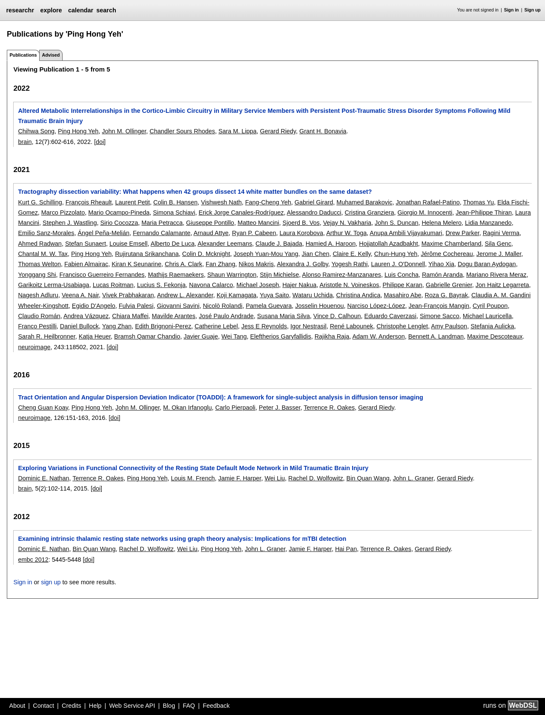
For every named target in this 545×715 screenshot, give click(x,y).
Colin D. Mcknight (206, 253)
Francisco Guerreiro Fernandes (102, 274)
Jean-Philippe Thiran (484, 212)
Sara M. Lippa (237, 131)
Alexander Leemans (225, 243)
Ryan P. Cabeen (254, 233)
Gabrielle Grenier (449, 284)
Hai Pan (346, 549)
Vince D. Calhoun (337, 316)
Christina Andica (358, 295)
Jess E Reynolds (264, 326)
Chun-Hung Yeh (396, 253)
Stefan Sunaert (85, 243)
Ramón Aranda (442, 274)
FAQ (189, 705)
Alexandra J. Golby (302, 264)
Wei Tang (234, 336)
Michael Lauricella (487, 316)
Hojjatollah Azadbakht (388, 243)
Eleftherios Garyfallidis (280, 336)
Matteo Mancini (258, 222)
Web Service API (132, 705)
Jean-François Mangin (439, 305)
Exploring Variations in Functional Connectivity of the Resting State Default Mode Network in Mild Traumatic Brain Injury (193, 468)
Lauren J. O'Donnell (398, 264)
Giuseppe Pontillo (210, 222)
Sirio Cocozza (119, 222)
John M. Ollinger (124, 131)
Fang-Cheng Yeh (268, 202)
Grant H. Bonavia (322, 131)
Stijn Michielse (279, 274)
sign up (50, 582)
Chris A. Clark (183, 264)
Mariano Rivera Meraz (496, 274)
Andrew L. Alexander (185, 295)
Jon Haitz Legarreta (502, 284)
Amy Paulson (449, 326)
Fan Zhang (220, 264)
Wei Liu (274, 478)
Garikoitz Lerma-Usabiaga (53, 284)
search (106, 10)
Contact (43, 705)
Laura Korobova (301, 233)
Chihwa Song (36, 131)
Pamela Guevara (269, 305)
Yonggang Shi (37, 274)
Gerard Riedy (278, 131)
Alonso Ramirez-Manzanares (341, 274)
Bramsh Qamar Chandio (147, 336)
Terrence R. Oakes (329, 407)
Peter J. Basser (280, 407)
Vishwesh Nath (221, 202)
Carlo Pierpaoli (235, 407)
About (17, 705)
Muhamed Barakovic (364, 202)
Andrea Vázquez (86, 316)
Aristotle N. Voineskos (349, 284)
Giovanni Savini (178, 305)
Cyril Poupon (490, 305)
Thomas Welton (39, 264)
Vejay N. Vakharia (347, 222)
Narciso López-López (376, 305)
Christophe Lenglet (402, 326)
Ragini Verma (501, 233)
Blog (169, 705)
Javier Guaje (201, 336)
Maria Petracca (162, 222)
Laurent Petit (132, 202)
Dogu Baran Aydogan (487, 264)
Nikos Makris (256, 264)
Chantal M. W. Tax (43, 253)
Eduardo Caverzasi (390, 316)
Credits (71, 705)
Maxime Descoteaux (494, 336)
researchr (20, 10)
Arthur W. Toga (346, 233)
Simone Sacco (439, 316)
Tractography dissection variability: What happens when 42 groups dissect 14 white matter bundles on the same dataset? (195, 191)
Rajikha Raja (332, 336)
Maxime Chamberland (452, 243)
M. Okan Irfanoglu (187, 407)
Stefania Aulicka (492, 326)
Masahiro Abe (402, 295)
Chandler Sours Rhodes (182, 131)
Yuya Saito (274, 295)
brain (25, 141)
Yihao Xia (441, 264)
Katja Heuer (95, 336)
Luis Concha (401, 274)
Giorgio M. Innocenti (425, 212)
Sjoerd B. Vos (300, 222)
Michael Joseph (257, 284)
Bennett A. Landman (436, 336)
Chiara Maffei (130, 316)
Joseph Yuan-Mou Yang (266, 253)
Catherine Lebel (216, 326)
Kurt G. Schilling (40, 202)
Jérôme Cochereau (447, 253)
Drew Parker (462, 233)
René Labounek (351, 326)
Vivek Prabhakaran (128, 295)
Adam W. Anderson (378, 336)
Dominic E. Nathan (43, 478)
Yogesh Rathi (349, 264)
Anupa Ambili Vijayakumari (406, 233)
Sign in (511, 10)
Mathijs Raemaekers (176, 274)
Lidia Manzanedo (488, 222)
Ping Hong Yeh (78, 131)
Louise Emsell (128, 243)
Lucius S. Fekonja (161, 284)
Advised (51, 54)
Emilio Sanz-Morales (46, 233)
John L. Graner (413, 478)
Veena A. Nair (80, 295)
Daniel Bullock (79, 326)
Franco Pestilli (37, 326)
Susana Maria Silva (283, 316)
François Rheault (89, 202)
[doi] (100, 141)
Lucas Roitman (113, 284)
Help (95, 705)
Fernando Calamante (161, 233)
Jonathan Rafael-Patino (427, 202)
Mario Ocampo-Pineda (118, 212)
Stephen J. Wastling (70, 222)
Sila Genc (498, 243)
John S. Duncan (396, 222)
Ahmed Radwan (39, 243)
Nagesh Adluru (38, 295)
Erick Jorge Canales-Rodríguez (241, 212)
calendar (80, 10)
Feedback (216, 705)
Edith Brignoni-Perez (163, 326)
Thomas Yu (478, 202)
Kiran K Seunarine (136, 264)
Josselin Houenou (319, 305)
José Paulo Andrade (226, 316)
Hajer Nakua (299, 284)
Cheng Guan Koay (43, 407)
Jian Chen (316, 253)
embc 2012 (33, 559)
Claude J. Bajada (278, 243)
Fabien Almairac (86, 264)
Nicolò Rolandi (222, 305)
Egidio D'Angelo (93, 305)
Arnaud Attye (210, 233)
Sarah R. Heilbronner (46, 336)
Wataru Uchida (313, 295)
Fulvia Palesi (136, 305)
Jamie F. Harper (239, 478)
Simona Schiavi (174, 212)
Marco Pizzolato (63, 212)
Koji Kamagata (237, 295)
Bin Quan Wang (368, 478)
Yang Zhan (117, 326)
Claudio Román (39, 316)
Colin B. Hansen (175, 202)
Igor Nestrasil (308, 326)
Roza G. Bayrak (446, 295)
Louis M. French (193, 478)
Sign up (533, 10)
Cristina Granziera (369, 212)
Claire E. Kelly (351, 253)
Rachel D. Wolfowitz (315, 478)
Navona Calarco (211, 284)
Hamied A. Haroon (331, 243)
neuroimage (34, 347)
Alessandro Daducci (314, 212)
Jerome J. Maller (499, 253)
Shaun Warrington (231, 274)
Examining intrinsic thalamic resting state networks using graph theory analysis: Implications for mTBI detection (182, 538)
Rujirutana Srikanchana (147, 253)
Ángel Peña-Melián (103, 233)
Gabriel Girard (314, 202)
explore (51, 10)
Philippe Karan (402, 284)
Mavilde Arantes (173, 316)
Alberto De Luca (173, 243)
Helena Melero (442, 222)
